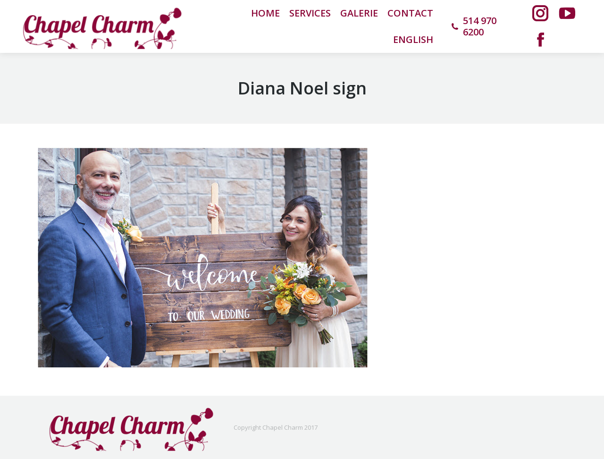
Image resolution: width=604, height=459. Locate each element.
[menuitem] (413, 39)
